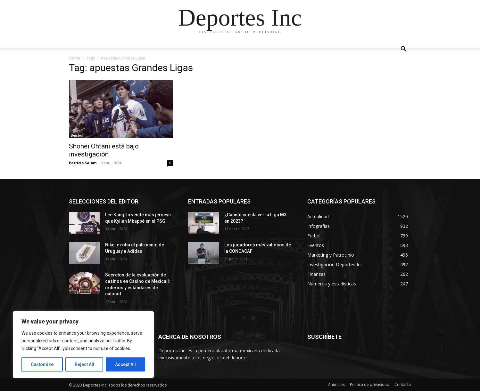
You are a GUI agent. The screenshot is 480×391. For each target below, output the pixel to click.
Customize (42, 364)
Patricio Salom (82, 162)
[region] (83, 344)
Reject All (84, 364)
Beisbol (77, 135)
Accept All (125, 364)
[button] (403, 50)
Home (74, 58)
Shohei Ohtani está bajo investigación (104, 150)
